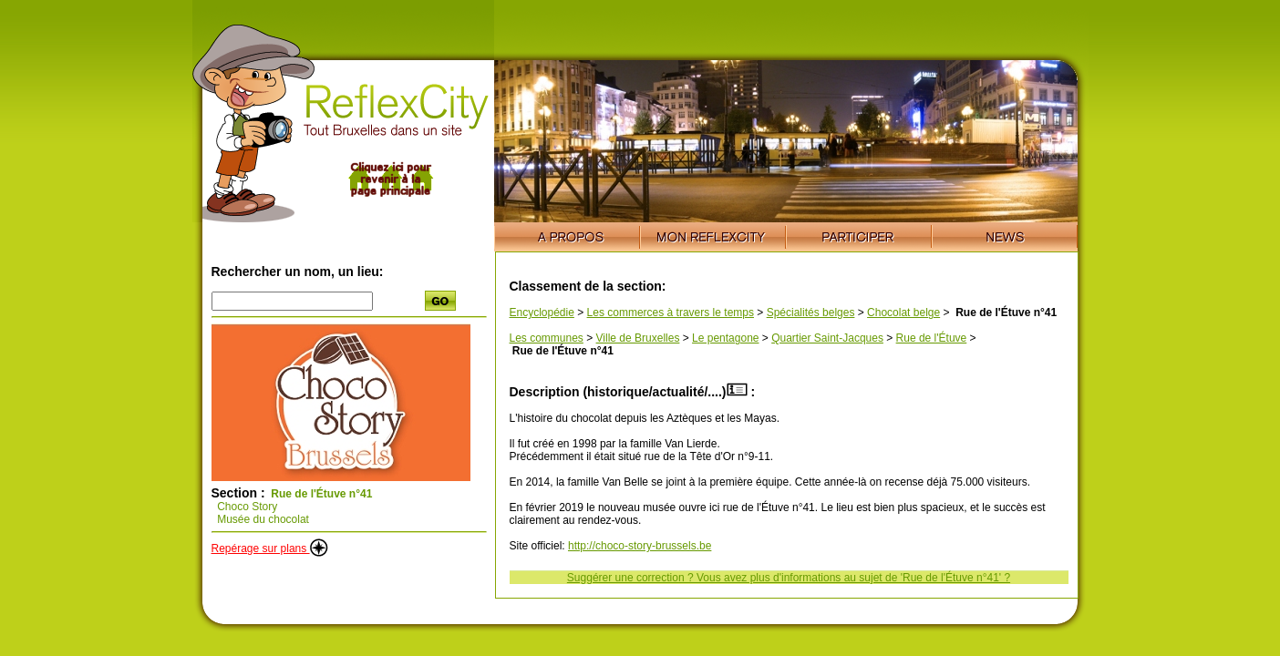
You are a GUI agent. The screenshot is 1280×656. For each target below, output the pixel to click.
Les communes (546, 338)
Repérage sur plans (270, 548)
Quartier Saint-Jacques (827, 338)
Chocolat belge (903, 312)
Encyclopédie (542, 312)
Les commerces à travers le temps (670, 312)
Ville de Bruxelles (638, 338)
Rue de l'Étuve (931, 338)
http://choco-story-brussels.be (639, 545)
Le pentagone (725, 338)
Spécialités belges (811, 312)
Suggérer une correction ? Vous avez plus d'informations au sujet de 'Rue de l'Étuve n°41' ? (788, 577)
